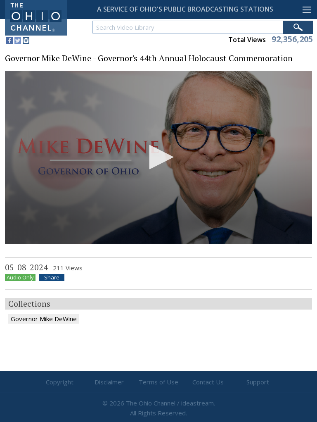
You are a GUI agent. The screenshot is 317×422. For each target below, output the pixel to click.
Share (51, 277)
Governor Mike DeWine (44, 319)
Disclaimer (109, 382)
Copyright (59, 382)
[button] (158, 157)
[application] (158, 157)
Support (257, 382)
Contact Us (208, 382)
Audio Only (20, 277)
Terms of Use (158, 382)
